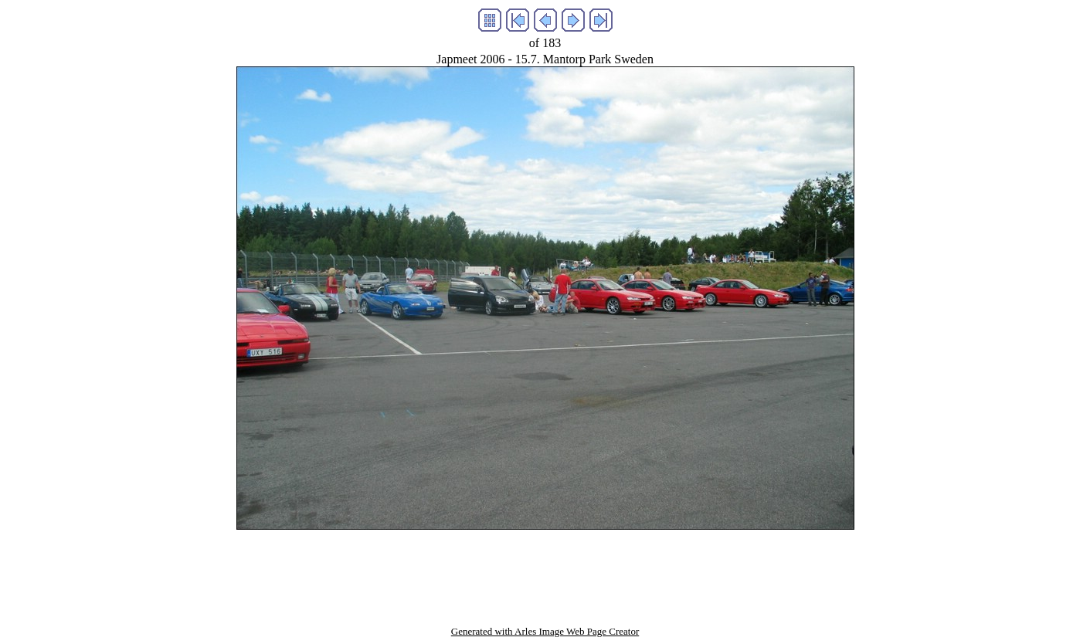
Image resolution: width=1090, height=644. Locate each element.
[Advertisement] (545, 564)
